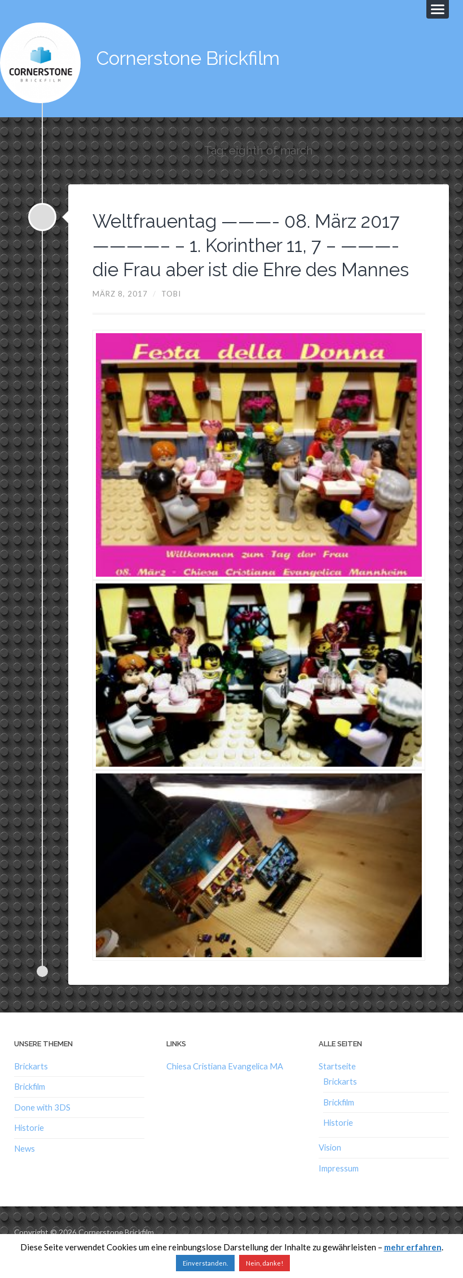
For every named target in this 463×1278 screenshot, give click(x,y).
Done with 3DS (42, 1127)
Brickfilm (29, 1107)
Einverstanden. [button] (205, 1263)
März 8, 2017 (120, 313)
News (24, 1167)
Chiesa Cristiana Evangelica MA (224, 1086)
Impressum (339, 1188)
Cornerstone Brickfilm (196, 56)
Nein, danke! (264, 1263)
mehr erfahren (413, 1247)
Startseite (337, 1086)
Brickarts (31, 1086)
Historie (29, 1147)
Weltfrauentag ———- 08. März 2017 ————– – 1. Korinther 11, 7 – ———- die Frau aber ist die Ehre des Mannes (250, 252)
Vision (330, 1167)
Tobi (172, 313)
